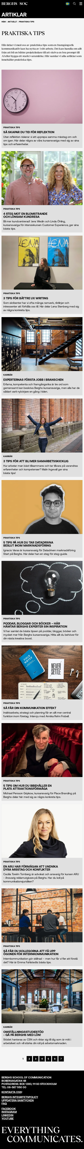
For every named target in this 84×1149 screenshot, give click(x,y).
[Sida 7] (61, 1058)
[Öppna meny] (81, 3)
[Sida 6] (55, 1058)
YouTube (8, 1118)
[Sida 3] (35, 1058)
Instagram (9, 1111)
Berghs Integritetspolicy (20, 1097)
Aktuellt (12, 22)
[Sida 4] (42, 1058)
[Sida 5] (48, 1058)
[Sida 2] (29, 1058)
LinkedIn (7, 1115)
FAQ (4, 1103)
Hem (4, 22)
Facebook (9, 1108)
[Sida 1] (23, 1058)
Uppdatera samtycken (18, 1100)
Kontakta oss (11, 1092)
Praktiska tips (26, 22)
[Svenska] (67, 3)
